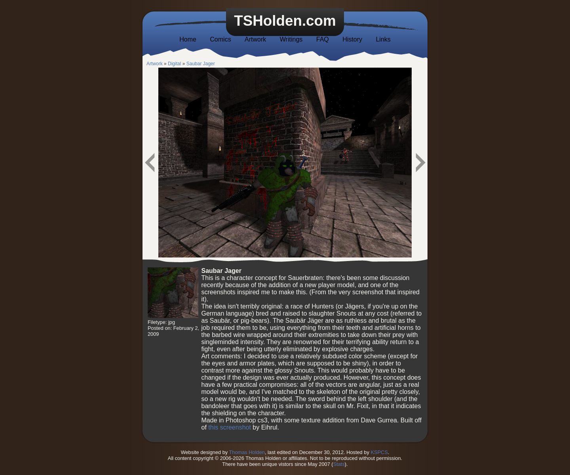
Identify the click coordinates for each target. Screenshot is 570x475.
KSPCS (379, 452)
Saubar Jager (200, 63)
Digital (174, 63)
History (352, 39)
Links (383, 39)
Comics (220, 39)
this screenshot (229, 427)
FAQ (322, 39)
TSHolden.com (285, 21)
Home (187, 39)
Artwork (255, 39)
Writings (291, 39)
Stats (339, 464)
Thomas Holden (247, 452)
